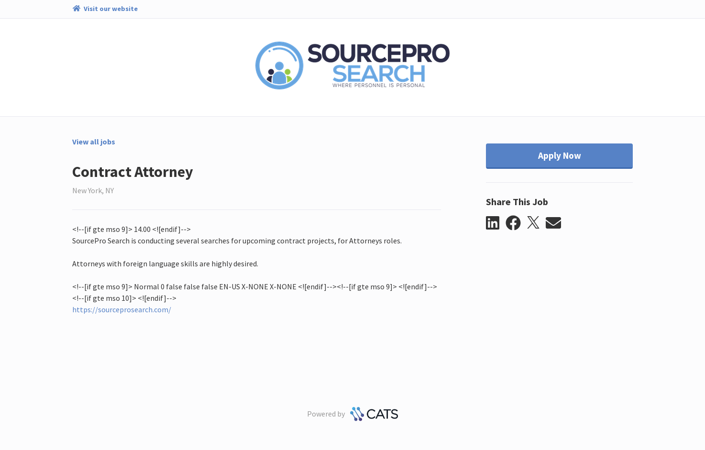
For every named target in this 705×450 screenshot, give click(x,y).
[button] (496, 223)
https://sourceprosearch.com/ (121, 309)
